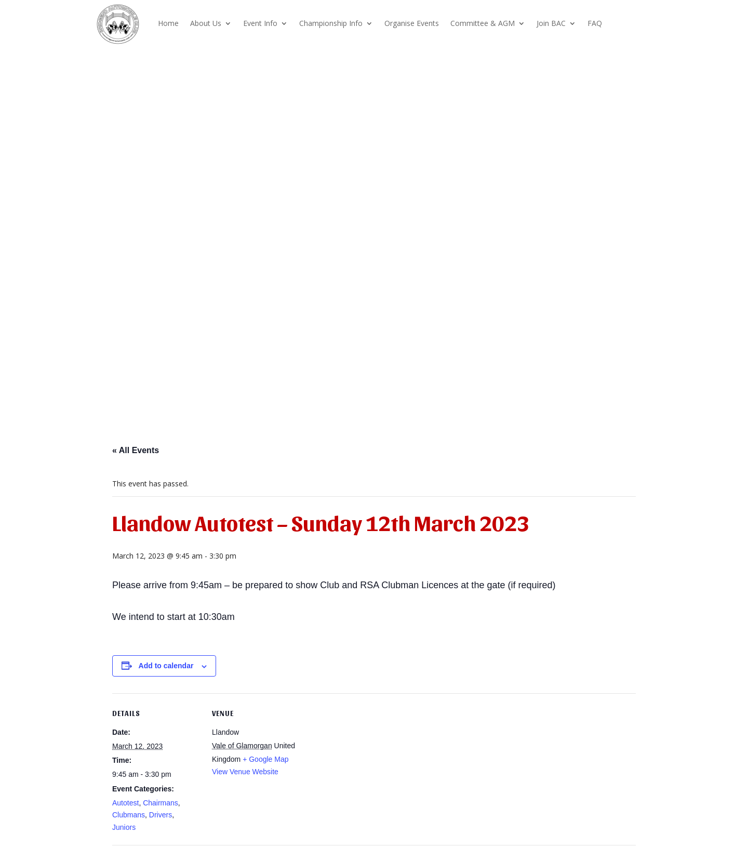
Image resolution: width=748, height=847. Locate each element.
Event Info (260, 23)
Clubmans (128, 815)
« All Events (135, 450)
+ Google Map (265, 759)
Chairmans (160, 803)
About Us (205, 23)
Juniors (124, 827)
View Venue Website (245, 771)
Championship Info (331, 23)
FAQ (594, 23)
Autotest (125, 803)
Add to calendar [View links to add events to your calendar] (166, 665)
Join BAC (551, 23)
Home (168, 23)
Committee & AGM (482, 23)
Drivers (160, 815)
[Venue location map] (366, 765)
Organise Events (411, 23)
